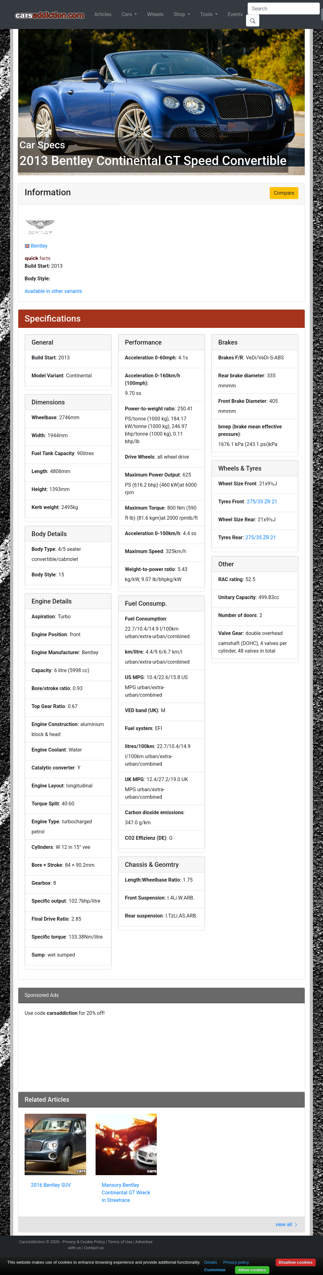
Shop (179, 14)
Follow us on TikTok (293, 1242)
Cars (127, 14)
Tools (207, 14)
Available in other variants (53, 291)
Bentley (39, 246)
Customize (214, 1269)
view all (286, 1224)
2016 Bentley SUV (51, 1185)
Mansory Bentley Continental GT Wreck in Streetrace (126, 1192)
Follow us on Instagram (260, 1242)
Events (235, 14)
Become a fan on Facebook (282, 1242)
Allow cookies (252, 1269)
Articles (102, 14)
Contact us (94, 1247)
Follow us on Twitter (271, 1242)
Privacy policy (236, 1262)
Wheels (155, 14)
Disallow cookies (296, 1262)
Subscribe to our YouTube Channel (304, 1242)
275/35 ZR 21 (262, 502)
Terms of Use (120, 1241)
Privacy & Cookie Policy (83, 1241)
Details (210, 1262)
